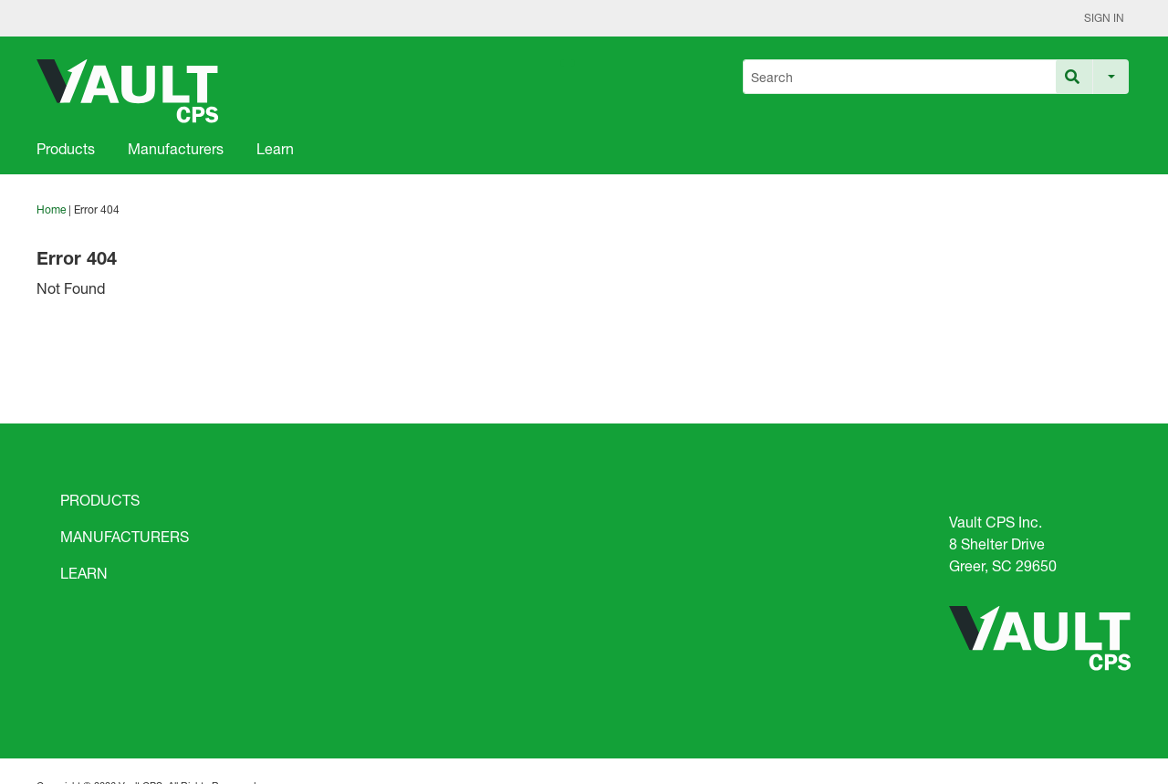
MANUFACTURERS (124, 536)
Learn (275, 148)
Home (51, 209)
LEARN (84, 572)
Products (65, 148)
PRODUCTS (100, 499)
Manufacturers (176, 148)
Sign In (1104, 18)
